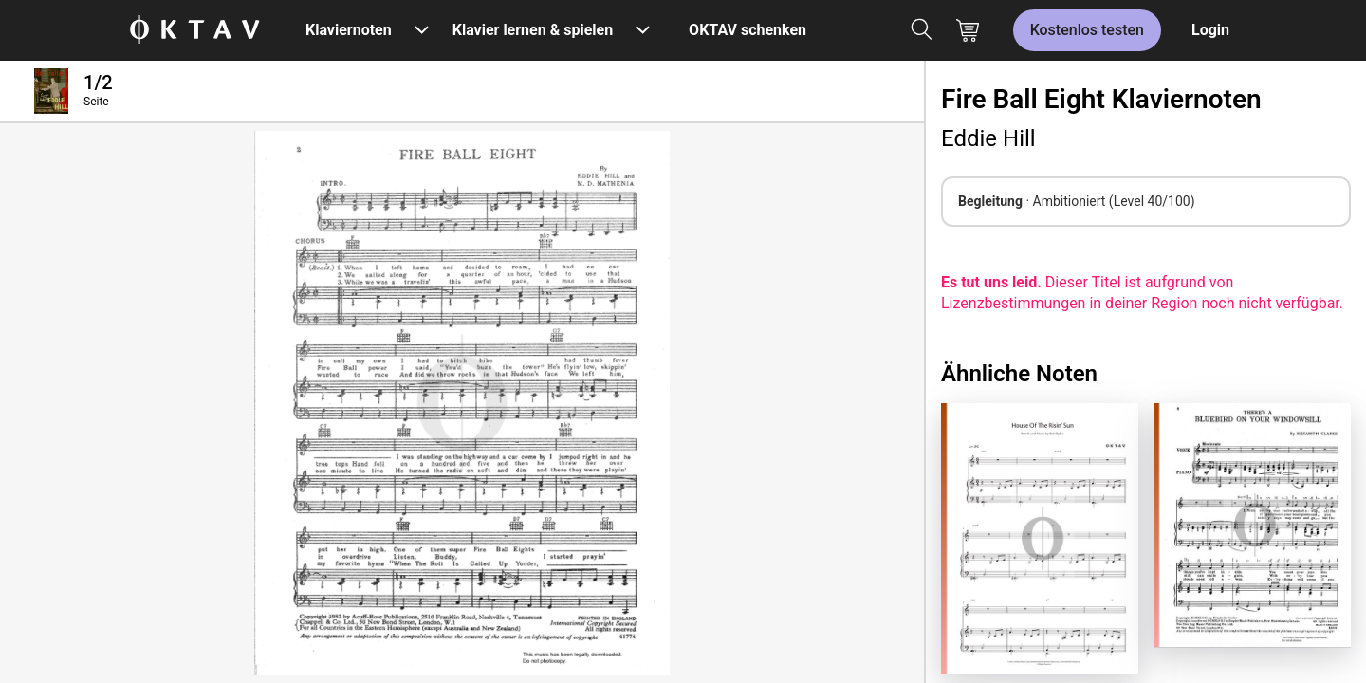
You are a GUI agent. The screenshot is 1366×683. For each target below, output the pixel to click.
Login (1210, 30)
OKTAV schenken (747, 30)
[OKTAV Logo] (194, 30)
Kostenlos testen (1087, 30)
